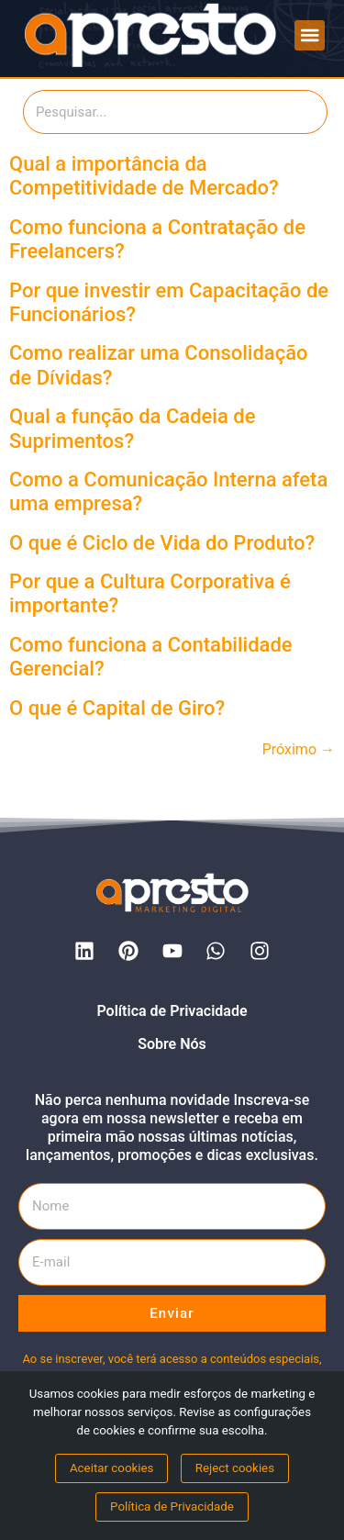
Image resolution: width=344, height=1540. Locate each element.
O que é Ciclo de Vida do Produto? (162, 542)
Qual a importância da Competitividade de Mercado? (144, 175)
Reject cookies (234, 1468)
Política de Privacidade (171, 1011)
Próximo (298, 749)
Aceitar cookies (112, 1468)
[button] (309, 35)
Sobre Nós (172, 1044)
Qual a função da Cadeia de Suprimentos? (132, 428)
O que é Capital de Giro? (117, 708)
